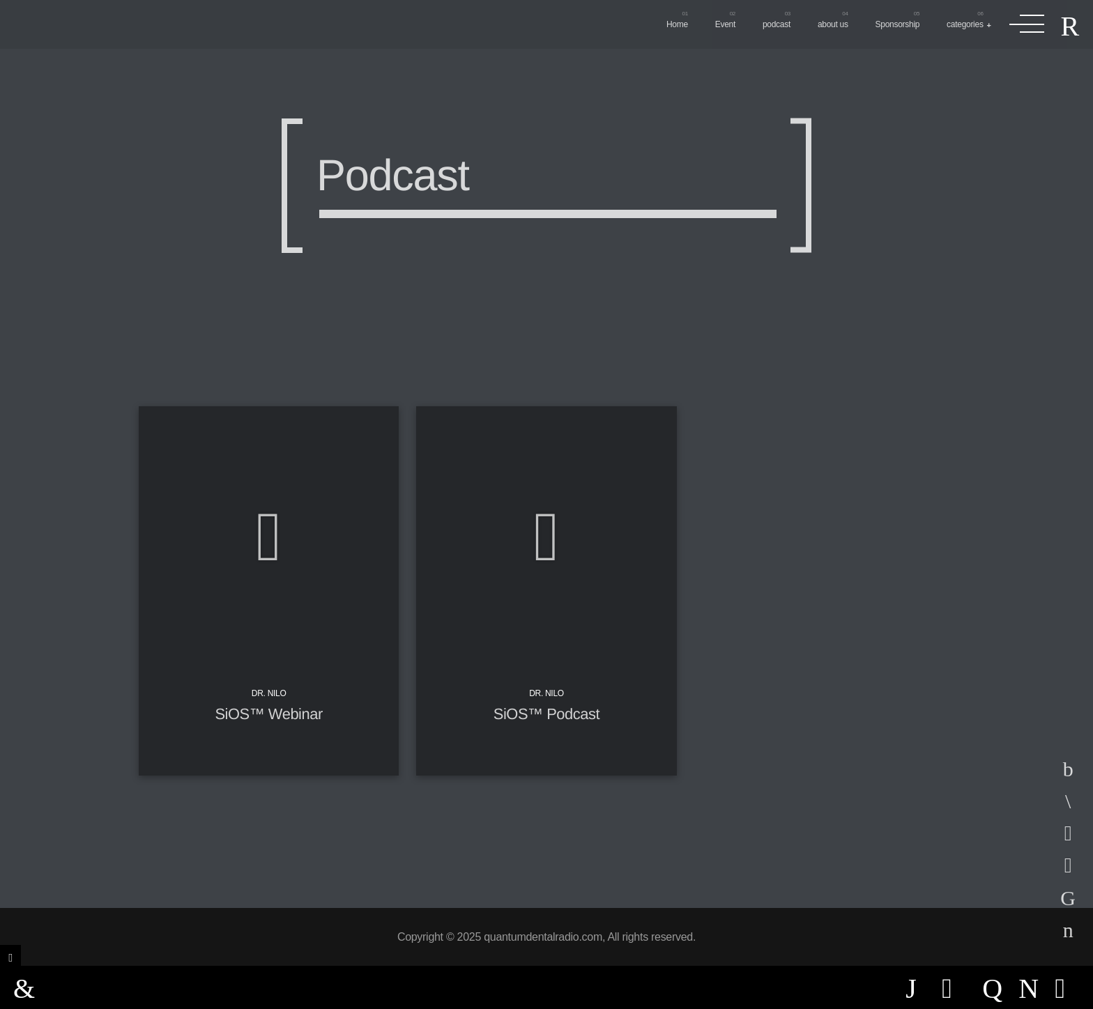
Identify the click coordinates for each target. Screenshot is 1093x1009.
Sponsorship (898, 24)
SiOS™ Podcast (546, 714)
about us (833, 24)
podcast (776, 24)
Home (677, 24)
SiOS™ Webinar (268, 714)
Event (725, 24)
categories (965, 24)
